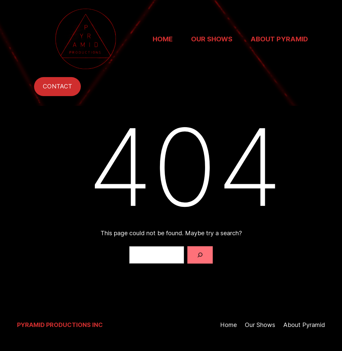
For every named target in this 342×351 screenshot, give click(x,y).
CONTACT (57, 86)
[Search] (200, 255)
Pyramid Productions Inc (60, 324)
